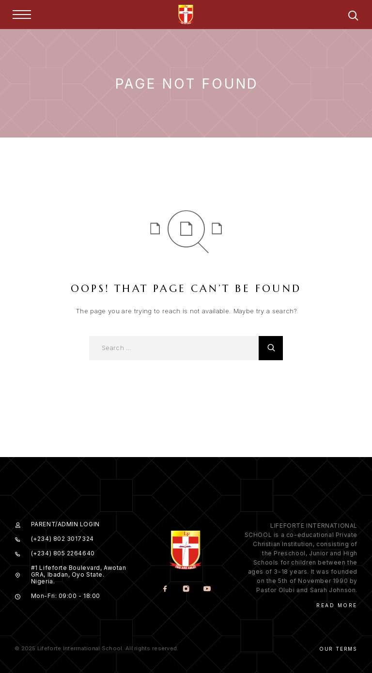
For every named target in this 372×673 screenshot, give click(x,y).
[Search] (353, 17)
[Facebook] (165, 589)
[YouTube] (206, 589)
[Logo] (186, 14)
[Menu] (22, 14)
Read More (336, 605)
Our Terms (338, 649)
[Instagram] (185, 589)
